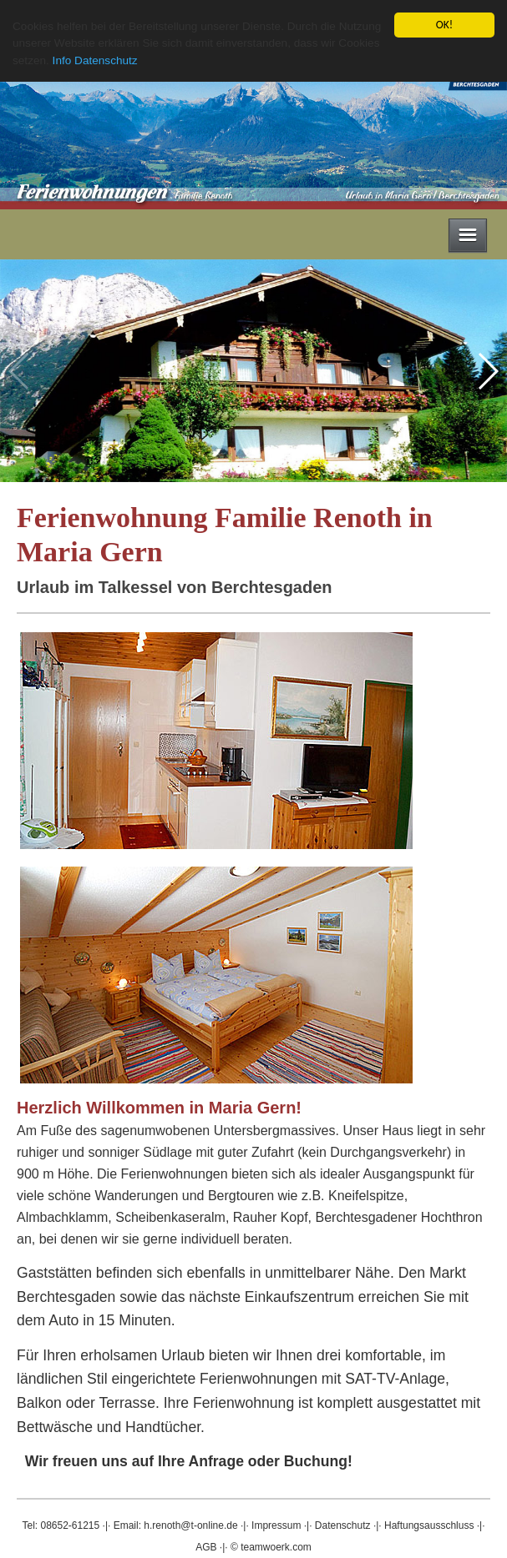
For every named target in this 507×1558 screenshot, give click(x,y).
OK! (445, 25)
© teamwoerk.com (271, 1547)
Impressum (276, 1525)
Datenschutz (343, 1525)
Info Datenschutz (95, 59)
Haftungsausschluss (429, 1525)
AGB (205, 1547)
